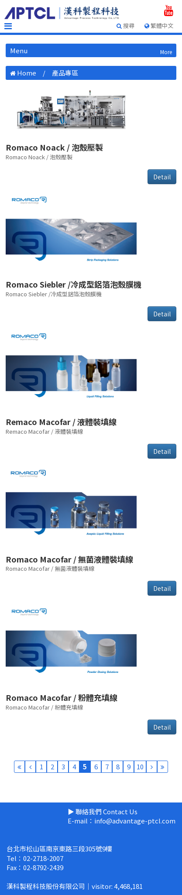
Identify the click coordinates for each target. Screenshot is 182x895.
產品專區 (65, 72)
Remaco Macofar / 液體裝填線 (61, 421)
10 (140, 766)
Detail (162, 176)
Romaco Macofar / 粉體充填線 (61, 697)
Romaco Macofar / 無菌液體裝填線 (69, 559)
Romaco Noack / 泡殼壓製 (54, 147)
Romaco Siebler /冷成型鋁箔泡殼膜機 (73, 284)
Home (26, 72)
